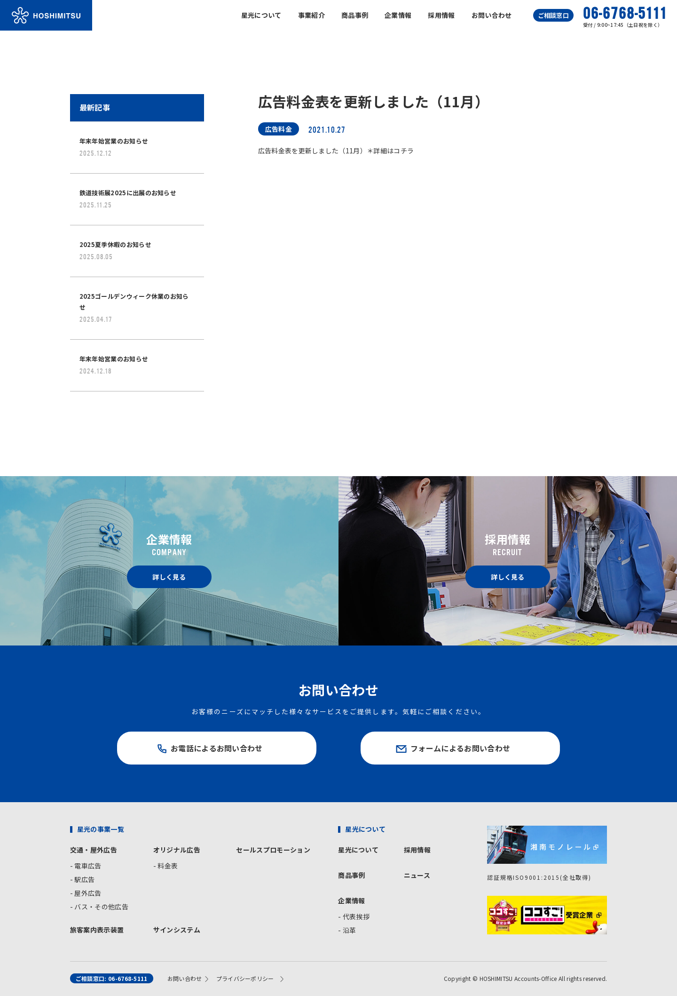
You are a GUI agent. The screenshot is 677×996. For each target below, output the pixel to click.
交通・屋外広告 (93, 849)
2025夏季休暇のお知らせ (115, 250)
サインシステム (176, 929)
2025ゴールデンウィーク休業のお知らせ (134, 307)
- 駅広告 (82, 879)
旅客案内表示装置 (97, 929)
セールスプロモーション (273, 849)
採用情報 (441, 15)
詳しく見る (169, 577)
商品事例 (354, 15)
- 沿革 (347, 930)
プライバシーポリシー (245, 978)
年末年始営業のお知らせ (113, 146)
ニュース (417, 875)
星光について (261, 15)
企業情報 (398, 15)
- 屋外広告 (86, 893)
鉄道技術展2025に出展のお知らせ (127, 198)
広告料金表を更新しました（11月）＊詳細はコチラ (336, 150)
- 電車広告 (86, 865)
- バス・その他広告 (99, 906)
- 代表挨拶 (354, 916)
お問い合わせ (492, 15)
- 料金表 (165, 865)
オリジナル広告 (176, 849)
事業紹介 (311, 15)
